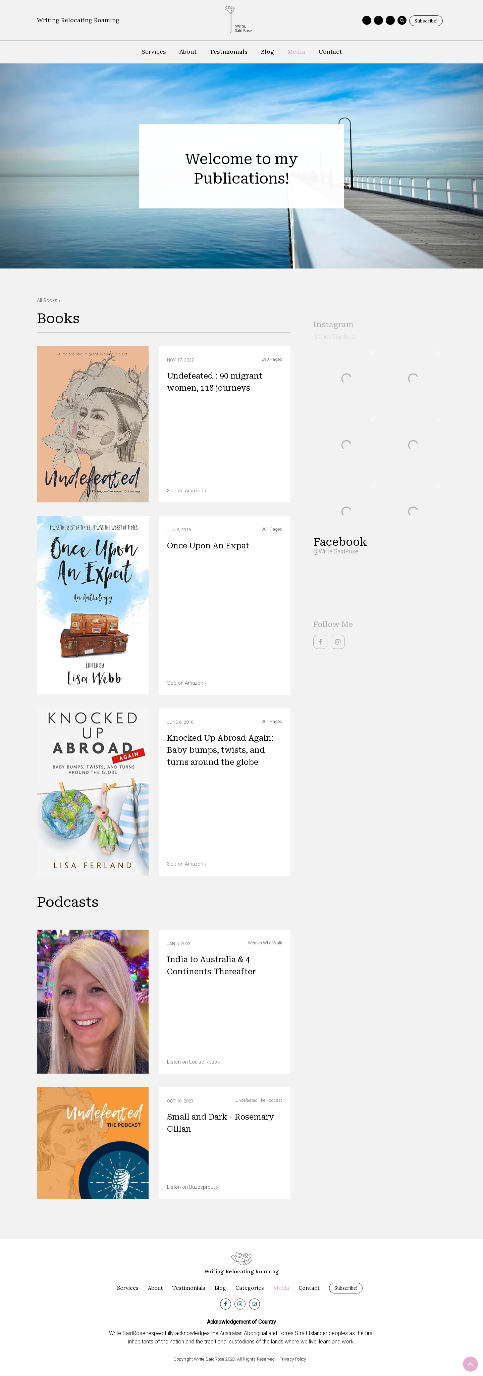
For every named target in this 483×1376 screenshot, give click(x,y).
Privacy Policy (292, 1359)
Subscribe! (426, 21)
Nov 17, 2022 (180, 359)
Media (296, 51)
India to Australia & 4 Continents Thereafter (211, 965)
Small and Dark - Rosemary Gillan (220, 1123)
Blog (267, 51)
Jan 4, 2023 (179, 943)
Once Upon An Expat (208, 545)
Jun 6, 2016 (179, 529)
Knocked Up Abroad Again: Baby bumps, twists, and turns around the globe (220, 750)
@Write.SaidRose (336, 551)
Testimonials (229, 51)
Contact (330, 51)
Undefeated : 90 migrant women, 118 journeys (214, 382)
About (188, 51)
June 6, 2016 (180, 722)
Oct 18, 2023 (180, 1100)
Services (154, 51)
